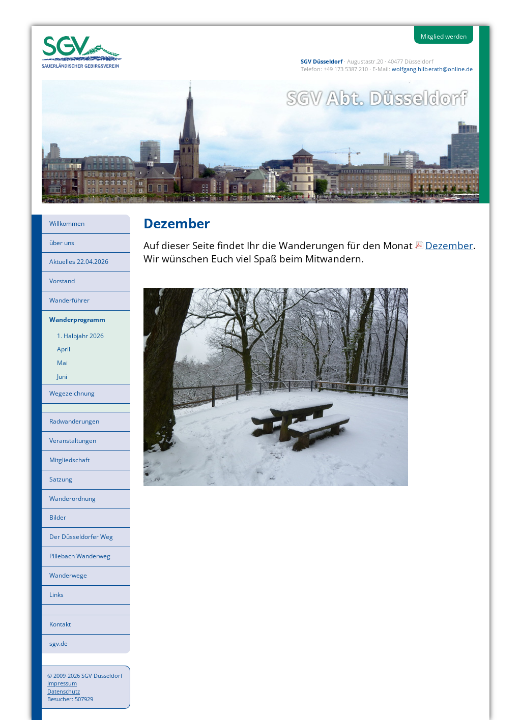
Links (56, 594)
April (63, 349)
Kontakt (60, 624)
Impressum (62, 683)
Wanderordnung (72, 498)
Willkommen (66, 223)
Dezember (449, 245)
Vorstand (62, 281)
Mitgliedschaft (69, 460)
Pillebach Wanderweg (79, 556)
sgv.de (58, 643)
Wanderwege (68, 575)
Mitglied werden (444, 36)
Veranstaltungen (72, 440)
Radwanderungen (74, 421)
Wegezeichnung (72, 393)
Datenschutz (63, 691)
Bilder (57, 517)
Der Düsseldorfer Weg (81, 536)
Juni (62, 376)
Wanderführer (69, 300)
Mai (62, 362)
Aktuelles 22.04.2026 (78, 261)
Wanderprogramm (77, 319)
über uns (61, 242)
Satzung (60, 479)
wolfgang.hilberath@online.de (432, 69)
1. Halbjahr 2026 (80, 336)
